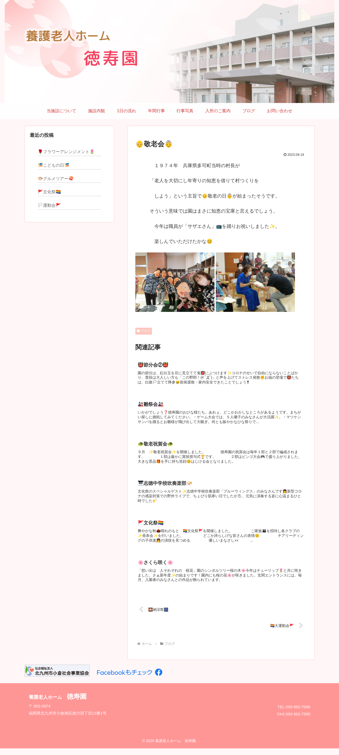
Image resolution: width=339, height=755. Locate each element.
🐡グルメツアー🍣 (56, 178)
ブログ (144, 331)
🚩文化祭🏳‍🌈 (49, 192)
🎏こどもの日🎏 (53, 165)
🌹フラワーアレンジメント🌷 (66, 151)
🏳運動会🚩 (49, 205)
